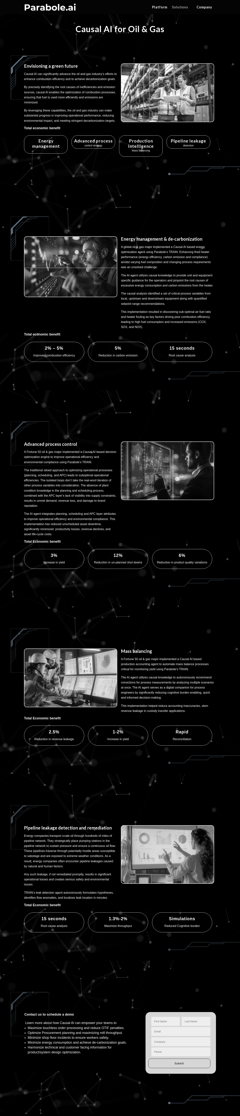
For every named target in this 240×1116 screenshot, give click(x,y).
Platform (159, 7)
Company (204, 7)
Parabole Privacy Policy (36, 1097)
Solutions (180, 7)
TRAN (79, 1063)
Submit (179, 995)
